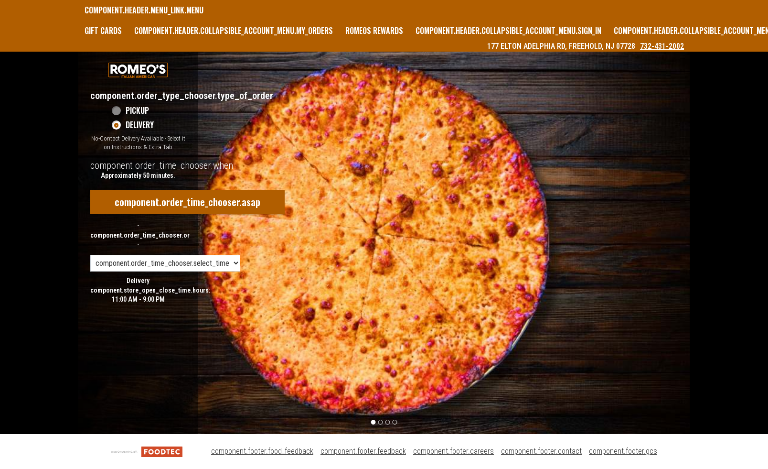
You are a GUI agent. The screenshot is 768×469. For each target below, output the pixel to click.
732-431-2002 (662, 46)
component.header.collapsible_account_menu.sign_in (508, 30)
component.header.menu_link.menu (144, 10)
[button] (138, 70)
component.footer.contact (541, 451)
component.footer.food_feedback (262, 451)
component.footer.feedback (363, 451)
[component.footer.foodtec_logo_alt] (146, 451)
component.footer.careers (453, 451)
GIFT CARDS (103, 30)
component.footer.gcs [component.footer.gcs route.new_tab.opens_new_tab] (623, 451)
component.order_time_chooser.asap (187, 202)
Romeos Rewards (374, 30)
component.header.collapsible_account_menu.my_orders (233, 30)
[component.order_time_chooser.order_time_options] (165, 263)
